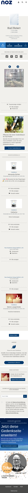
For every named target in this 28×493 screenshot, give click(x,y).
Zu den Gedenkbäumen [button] (14, 148)
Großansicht (14, 251)
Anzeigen (9, 45)
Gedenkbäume (18, 45)
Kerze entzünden (14, 188)
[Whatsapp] (21, 56)
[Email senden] (12, 396)
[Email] (16, 56)
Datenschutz (14, 491)
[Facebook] (7, 56)
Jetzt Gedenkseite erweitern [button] (9, 446)
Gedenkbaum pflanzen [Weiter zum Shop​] (14, 362)
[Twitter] (11, 56)
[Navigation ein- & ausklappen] (26, 2)
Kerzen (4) (14, 108)
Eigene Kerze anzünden (17, 379)
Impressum (8, 486)
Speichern (13, 253)
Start (3, 45)
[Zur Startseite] (6, 2)
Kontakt (16, 486)
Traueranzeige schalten (14, 104)
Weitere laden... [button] (14, 335)
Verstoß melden (14, 193)
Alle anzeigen (14, 106)
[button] (10, 67)
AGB (21, 486)
